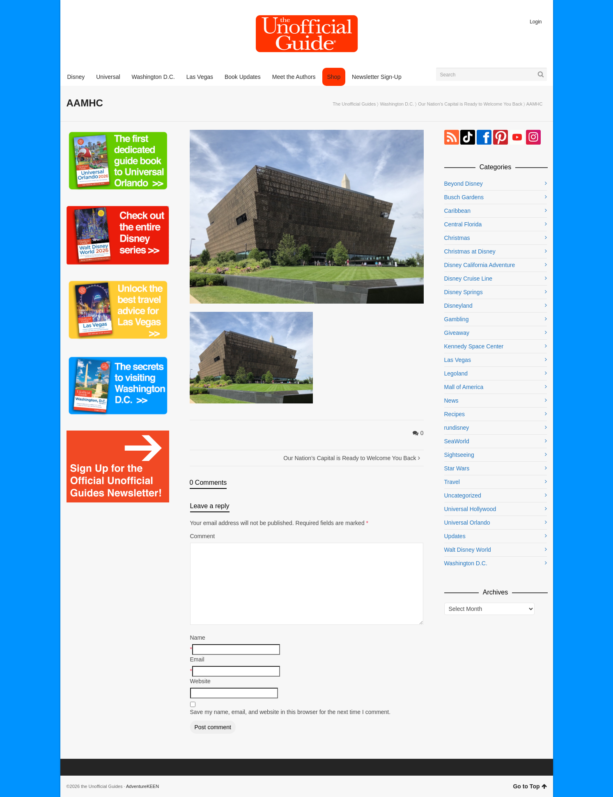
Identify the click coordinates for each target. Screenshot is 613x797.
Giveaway (456, 332)
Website (200, 681)
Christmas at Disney (470, 251)
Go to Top (529, 786)
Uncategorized (462, 495)
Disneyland (458, 305)
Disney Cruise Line (468, 278)
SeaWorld (456, 441)
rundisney (456, 427)
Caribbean (457, 210)
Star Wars (457, 468)
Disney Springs (463, 292)
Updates (455, 536)
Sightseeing (459, 454)
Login (536, 22)
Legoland (456, 373)
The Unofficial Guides (354, 103)
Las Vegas (457, 360)
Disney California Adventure (479, 265)
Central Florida (463, 224)
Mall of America (464, 387)
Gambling (456, 319)
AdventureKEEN (142, 786)
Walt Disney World (467, 549)
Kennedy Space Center (474, 346)
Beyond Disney (463, 183)
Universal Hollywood (470, 509)
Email (197, 659)
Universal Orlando (467, 522)
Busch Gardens (464, 197)
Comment (202, 536)
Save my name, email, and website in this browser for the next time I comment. (290, 712)
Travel (452, 482)
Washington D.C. (397, 103)
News (451, 400)
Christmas (457, 238)
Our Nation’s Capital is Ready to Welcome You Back (470, 103)
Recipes (454, 414)
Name (197, 637)
